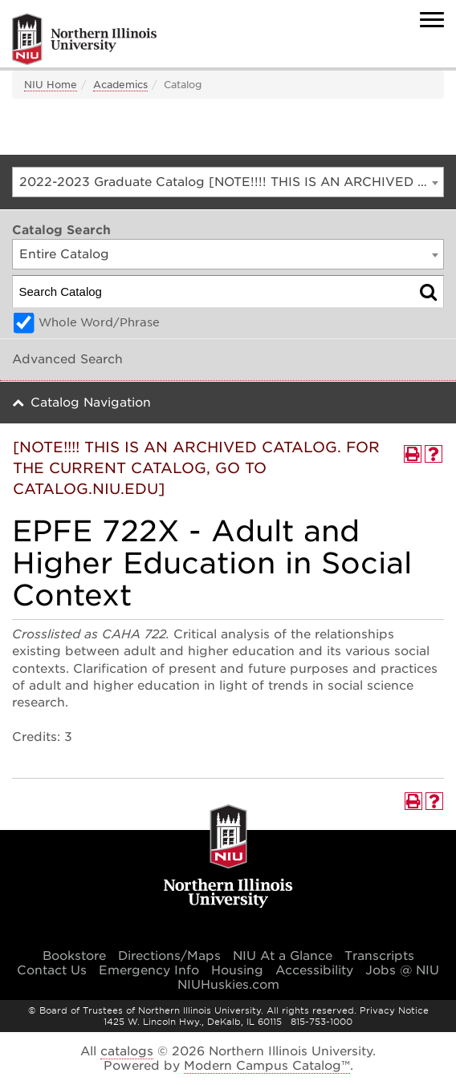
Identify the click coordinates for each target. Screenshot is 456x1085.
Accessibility (314, 970)
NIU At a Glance (282, 956)
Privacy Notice (394, 1010)
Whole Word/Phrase (99, 322)
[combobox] (228, 182)
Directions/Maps (169, 956)
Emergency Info (149, 970)
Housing (237, 970)
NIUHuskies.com (228, 985)
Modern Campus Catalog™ (267, 1066)
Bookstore (74, 956)
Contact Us (52, 970)
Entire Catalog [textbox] (64, 254)
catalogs (126, 1051)
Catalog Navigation (91, 402)
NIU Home (50, 85)
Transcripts (379, 956)
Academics (120, 85)
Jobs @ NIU (402, 970)
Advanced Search (67, 359)
